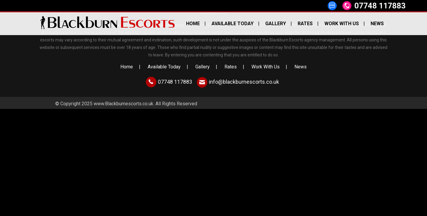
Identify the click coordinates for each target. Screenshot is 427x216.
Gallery (275, 23)
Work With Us (341, 23)
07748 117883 (380, 5)
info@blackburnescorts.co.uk (244, 82)
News (377, 23)
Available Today (233, 23)
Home (193, 23)
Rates (305, 23)
